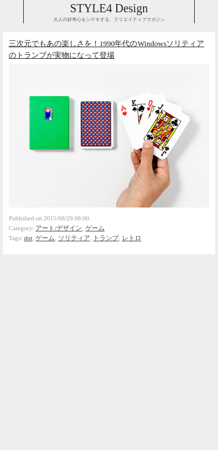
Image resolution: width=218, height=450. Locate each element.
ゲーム (95, 227)
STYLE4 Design (109, 8)
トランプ (106, 237)
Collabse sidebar (12, 11)
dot (28, 237)
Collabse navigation (206, 11)
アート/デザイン (58, 227)
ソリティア (74, 237)
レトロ (131, 237)
